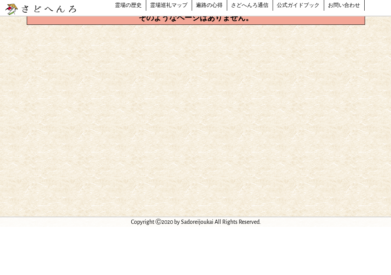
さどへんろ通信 (249, 5)
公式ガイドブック (298, 5)
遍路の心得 (209, 5)
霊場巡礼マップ (168, 5)
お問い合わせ (344, 5)
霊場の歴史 (128, 5)
